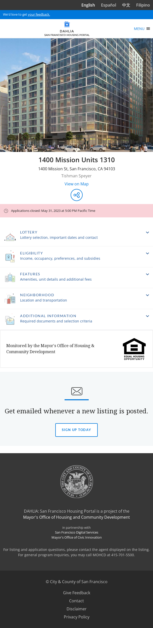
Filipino (143, 5)
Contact (76, 601)
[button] (76, 235)
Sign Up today (76, 430)
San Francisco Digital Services (76, 532)
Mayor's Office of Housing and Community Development (76, 517)
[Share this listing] (77, 195)
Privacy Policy (76, 617)
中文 (126, 5)
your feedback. (39, 14)
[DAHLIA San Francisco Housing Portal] (67, 29)
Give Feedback (76, 593)
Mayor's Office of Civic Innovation (77, 537)
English (88, 5)
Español (108, 5)
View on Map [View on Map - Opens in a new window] (77, 184)
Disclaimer (77, 609)
